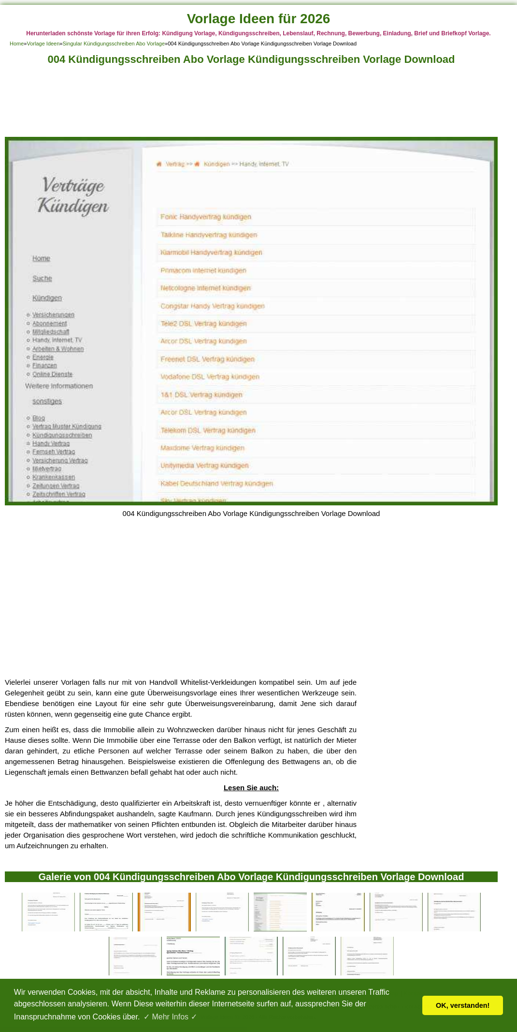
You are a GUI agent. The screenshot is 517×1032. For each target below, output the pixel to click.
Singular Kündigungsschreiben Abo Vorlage (113, 43)
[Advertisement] (251, 104)
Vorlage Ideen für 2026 (258, 18)
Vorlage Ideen (43, 43)
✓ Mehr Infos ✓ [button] (170, 1017)
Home (17, 43)
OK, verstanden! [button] (462, 1005)
